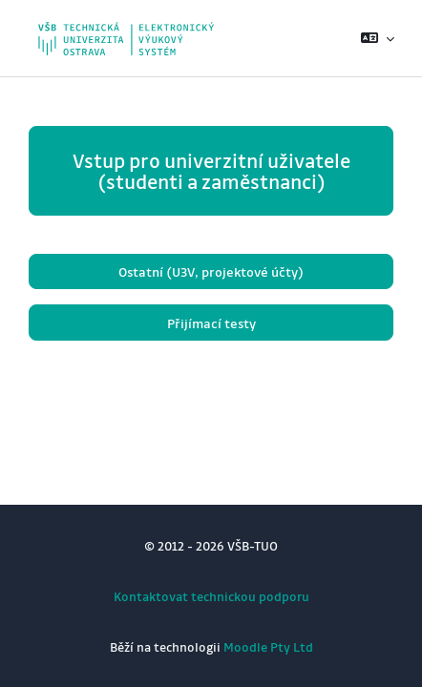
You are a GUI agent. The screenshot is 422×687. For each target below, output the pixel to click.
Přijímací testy (211, 323)
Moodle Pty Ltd (268, 646)
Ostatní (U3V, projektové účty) (211, 271)
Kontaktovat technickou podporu (211, 596)
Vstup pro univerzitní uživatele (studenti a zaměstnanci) (211, 171)
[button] (377, 38)
